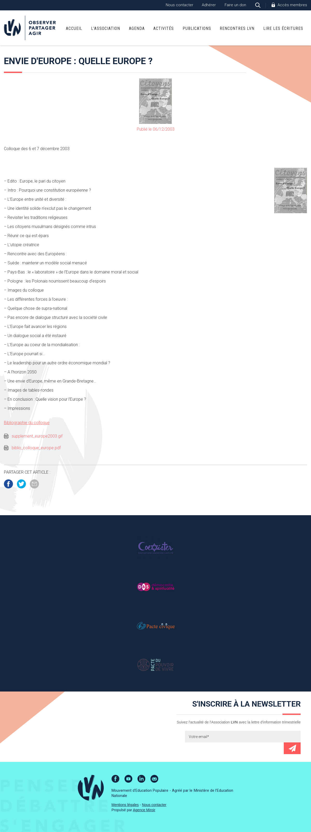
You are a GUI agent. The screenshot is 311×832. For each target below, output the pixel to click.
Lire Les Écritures (283, 28)
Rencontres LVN (237, 28)
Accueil (74, 28)
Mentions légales (125, 805)
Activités (163, 28)
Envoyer (292, 748)
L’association (105, 28)
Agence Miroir (144, 810)
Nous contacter (179, 5)
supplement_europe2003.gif (37, 436)
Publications (197, 28)
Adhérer (209, 5)
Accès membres (292, 5)
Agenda (137, 28)
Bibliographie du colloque (27, 422)
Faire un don (235, 5)
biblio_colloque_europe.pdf (36, 447)
